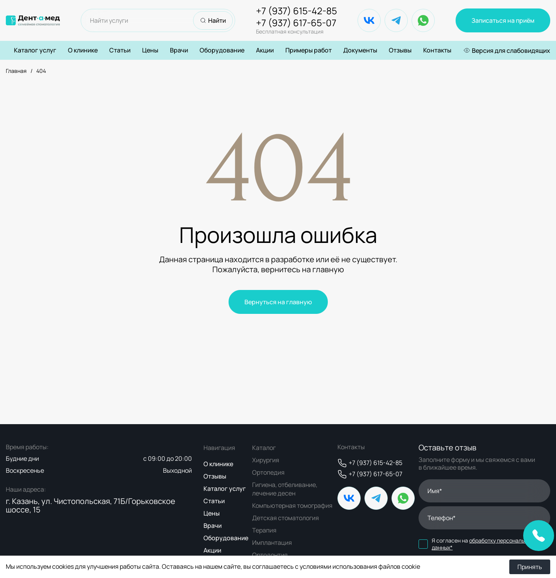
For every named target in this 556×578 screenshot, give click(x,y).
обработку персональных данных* (483, 544)
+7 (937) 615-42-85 (296, 11)
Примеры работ (308, 50)
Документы (360, 50)
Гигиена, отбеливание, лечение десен (284, 488)
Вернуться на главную (278, 302)
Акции (265, 50)
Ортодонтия (270, 555)
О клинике (83, 50)
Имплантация (272, 542)
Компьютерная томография (292, 505)
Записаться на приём (502, 20)
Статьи (120, 50)
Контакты (437, 50)
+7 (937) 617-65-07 (296, 26)
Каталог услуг (35, 50)
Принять (529, 567)
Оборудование (222, 50)
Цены (150, 50)
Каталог (264, 447)
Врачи (179, 50)
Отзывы (400, 50)
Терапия (264, 530)
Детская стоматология (285, 518)
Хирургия (265, 460)
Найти (213, 20)
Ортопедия (268, 472)
